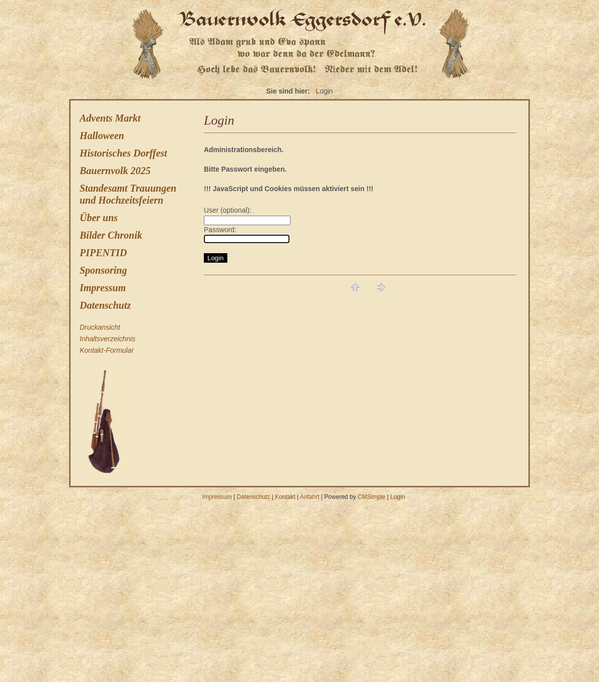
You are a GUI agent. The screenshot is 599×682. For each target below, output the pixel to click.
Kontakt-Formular (107, 350)
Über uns (99, 217)
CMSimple (371, 496)
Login (397, 496)
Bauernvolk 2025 (115, 170)
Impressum (103, 287)
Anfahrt (310, 496)
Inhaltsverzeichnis (107, 339)
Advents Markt (110, 118)
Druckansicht (100, 327)
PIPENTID (103, 252)
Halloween (102, 135)
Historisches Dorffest (123, 153)
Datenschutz (105, 305)
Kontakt (285, 496)
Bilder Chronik (111, 235)
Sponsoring (103, 270)
